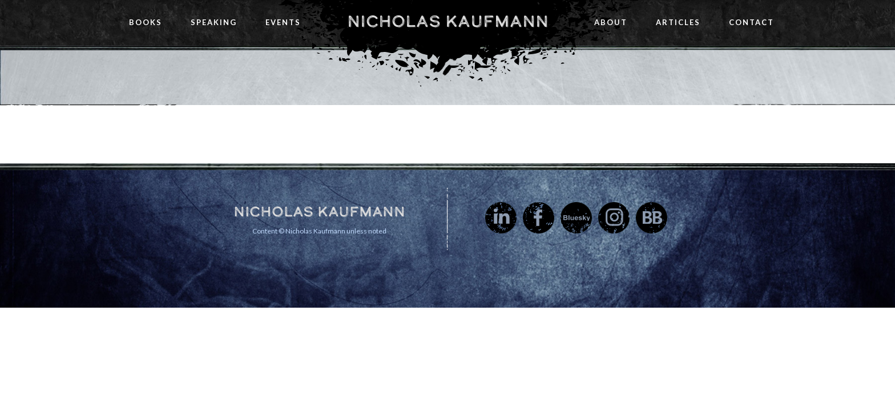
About (610, 22)
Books (145, 22)
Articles (678, 22)
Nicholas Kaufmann (448, 21)
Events (283, 22)
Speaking (214, 22)
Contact (751, 22)
